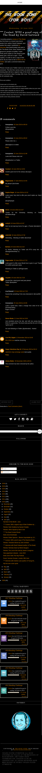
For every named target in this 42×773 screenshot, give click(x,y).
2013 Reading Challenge (14, 668)
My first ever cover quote (10, 563)
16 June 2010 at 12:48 (20, 153)
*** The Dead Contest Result (11, 532)
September (7, 512)
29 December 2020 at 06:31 (23, 361)
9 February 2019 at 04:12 (29, 349)
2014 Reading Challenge (14, 650)
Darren (10, 601)
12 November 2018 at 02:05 (24, 337)
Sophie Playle (9, 192)
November (7, 506)
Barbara (7, 247)
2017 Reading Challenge (14, 598)
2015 (3, 489)
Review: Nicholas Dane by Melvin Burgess (16, 548)
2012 (3, 496)
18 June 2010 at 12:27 (17, 210)
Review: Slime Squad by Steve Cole (14, 529)
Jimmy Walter (9, 361)
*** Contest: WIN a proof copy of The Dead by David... (19, 540)
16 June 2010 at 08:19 (20, 124)
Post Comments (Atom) (15, 406)
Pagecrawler (9, 260)
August (6, 514)
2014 (3, 491)
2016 (3, 486)
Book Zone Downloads (10, 535)
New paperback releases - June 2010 (14, 553)
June (5, 519)
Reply (7, 132)
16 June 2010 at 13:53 (18, 169)
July (5, 517)
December (7, 504)
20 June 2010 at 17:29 (21, 291)
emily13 (7, 223)
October (6, 509)
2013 (3, 494)
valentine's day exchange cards (14, 352)
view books (24, 609)
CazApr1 (8, 169)
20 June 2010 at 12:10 (17, 247)
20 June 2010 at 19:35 (20, 303)
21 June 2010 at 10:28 (21, 318)
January (6, 577)
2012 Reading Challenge (14, 685)
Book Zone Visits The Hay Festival (13, 555)
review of (18, 39)
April (5, 569)
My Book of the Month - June (11, 522)
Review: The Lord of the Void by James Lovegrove (18, 550)
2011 (3, 499)
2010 (3, 502)
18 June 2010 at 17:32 (18, 235)
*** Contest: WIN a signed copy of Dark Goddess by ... (19, 524)
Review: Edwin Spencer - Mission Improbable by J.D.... (19, 537)
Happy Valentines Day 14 (13, 349)
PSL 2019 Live (9, 340)
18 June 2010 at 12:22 (21, 192)
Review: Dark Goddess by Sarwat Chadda (16, 527)
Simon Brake (9, 318)
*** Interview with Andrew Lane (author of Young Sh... (19, 561)
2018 (3, 483)
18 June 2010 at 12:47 (17, 223)
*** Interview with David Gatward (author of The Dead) (19, 545)
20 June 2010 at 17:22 (20, 260)
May (5, 567)
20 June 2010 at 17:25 (18, 277)
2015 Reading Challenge (14, 633)
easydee (8, 277)
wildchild (8, 235)
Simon (7, 210)
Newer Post (6, 402)
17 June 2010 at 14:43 (20, 181)
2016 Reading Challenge (14, 615)
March (6, 572)
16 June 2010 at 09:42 (20, 138)
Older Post (36, 402)
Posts (3, 469)
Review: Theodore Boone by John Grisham (16, 542)
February (6, 574)
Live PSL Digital (10, 337)
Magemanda (9, 181)
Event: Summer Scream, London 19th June (16, 558)
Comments (5, 472)
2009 (3, 580)
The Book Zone (21, 748)
